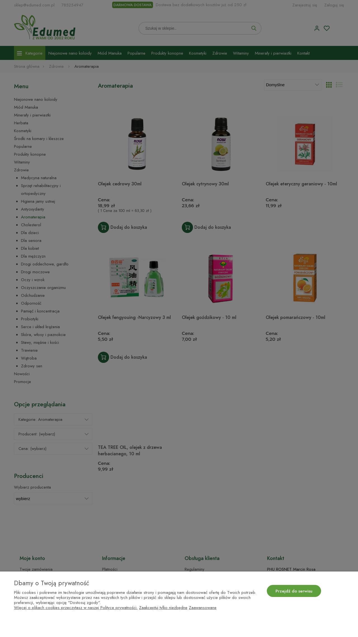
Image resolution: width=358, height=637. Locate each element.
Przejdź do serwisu (293, 591)
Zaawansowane (202, 608)
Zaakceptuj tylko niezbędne (163, 608)
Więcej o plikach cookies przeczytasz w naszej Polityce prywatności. (76, 608)
